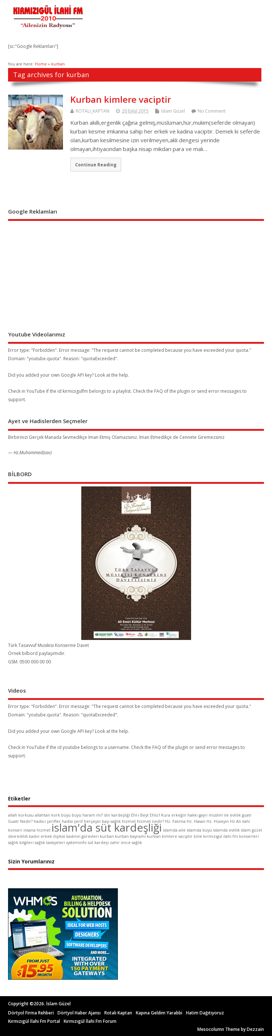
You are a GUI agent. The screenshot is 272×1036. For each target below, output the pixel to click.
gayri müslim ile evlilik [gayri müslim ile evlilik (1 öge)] (220, 815)
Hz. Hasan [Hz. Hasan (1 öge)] (196, 821)
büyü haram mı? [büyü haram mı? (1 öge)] (87, 815)
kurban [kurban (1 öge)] (107, 836)
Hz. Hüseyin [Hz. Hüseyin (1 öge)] (217, 821)
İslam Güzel (173, 111)
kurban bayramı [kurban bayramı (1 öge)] (130, 836)
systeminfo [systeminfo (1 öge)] (76, 842)
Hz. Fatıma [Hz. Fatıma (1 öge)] (175, 821)
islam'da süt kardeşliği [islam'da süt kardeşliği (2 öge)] (107, 827)
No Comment (212, 111)
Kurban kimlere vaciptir (120, 99)
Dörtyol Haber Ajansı (79, 1013)
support (16, 399)
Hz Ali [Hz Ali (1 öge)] (235, 821)
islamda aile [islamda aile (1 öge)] (174, 830)
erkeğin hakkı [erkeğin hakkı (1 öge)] (184, 815)
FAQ (158, 391)
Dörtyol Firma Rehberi (31, 1013)
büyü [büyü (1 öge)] (66, 815)
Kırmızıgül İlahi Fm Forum (90, 1021)
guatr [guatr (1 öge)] (247, 815)
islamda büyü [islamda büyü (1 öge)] (199, 830)
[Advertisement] (63, 269)
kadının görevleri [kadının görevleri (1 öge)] (82, 836)
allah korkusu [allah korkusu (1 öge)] (21, 815)
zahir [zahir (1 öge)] (115, 842)
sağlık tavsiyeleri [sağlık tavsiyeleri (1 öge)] (50, 842)
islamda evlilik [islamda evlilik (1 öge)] (226, 830)
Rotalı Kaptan (118, 1013)
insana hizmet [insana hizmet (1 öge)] (37, 830)
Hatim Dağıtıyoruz (205, 1013)
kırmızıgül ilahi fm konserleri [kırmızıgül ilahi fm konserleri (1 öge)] (231, 836)
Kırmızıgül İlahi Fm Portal (34, 1021)
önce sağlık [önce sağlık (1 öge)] (131, 842)
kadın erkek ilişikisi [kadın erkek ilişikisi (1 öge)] (47, 836)
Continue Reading (95, 164)
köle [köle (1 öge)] (198, 836)
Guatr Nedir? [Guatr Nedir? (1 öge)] (20, 821)
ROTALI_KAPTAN (92, 111)
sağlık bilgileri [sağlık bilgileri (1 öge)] (21, 842)
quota (242, 350)
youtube (71, 747)
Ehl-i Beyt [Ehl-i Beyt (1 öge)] (140, 815)
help (123, 375)
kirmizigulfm (75, 391)
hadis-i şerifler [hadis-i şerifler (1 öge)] (47, 821)
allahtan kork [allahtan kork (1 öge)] (47, 815)
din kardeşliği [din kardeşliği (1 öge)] (117, 815)
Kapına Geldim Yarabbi (159, 1013)
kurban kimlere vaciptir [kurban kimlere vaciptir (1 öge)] (170, 836)
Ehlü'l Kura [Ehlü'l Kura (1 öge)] (160, 815)
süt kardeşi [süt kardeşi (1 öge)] (98, 842)
